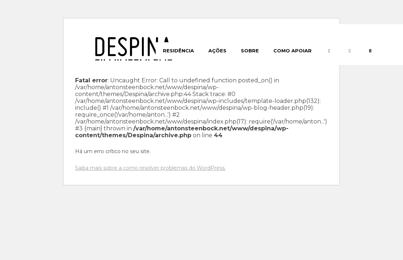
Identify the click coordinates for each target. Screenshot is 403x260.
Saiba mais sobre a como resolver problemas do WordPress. (150, 168)
